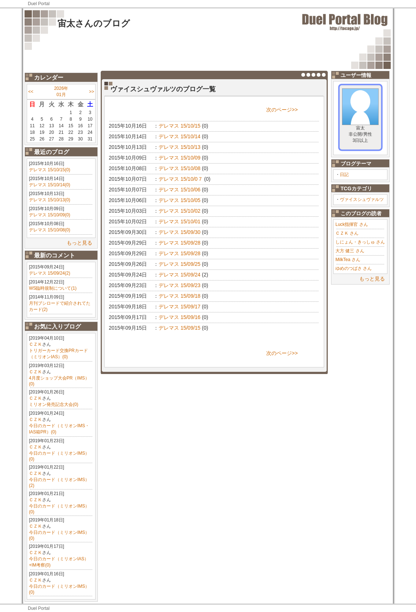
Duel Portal (38, 3)
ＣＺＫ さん (347, 233)
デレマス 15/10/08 (179, 168)
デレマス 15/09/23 (179, 285)
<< (30, 91)
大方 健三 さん (349, 250)
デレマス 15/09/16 (179, 317)
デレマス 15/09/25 (179, 264)
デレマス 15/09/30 (179, 232)
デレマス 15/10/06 (179, 190)
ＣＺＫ (35, 344)
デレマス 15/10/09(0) (49, 214)
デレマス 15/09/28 (179, 243)
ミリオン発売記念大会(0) (53, 404)
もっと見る (79, 243)
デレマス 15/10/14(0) (49, 184)
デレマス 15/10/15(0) (49, 169)
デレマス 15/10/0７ (181, 179)
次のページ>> (282, 110)
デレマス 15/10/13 (179, 147)
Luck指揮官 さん (351, 224)
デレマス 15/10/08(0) (49, 229)
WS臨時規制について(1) (53, 288)
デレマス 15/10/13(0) (49, 199)
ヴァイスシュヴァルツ (362, 199)
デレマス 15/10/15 (179, 126)
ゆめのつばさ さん (353, 268)
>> (91, 91)
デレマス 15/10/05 (179, 200)
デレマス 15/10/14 (179, 136)
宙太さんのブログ (93, 23)
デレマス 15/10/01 (179, 221)
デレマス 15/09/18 (179, 296)
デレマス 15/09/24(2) (49, 273)
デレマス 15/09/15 (179, 328)
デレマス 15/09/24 (179, 275)
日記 (344, 174)
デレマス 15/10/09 (179, 158)
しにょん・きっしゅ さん (360, 242)
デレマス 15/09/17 (179, 306)
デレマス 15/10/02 (179, 211)
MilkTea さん (347, 259)
